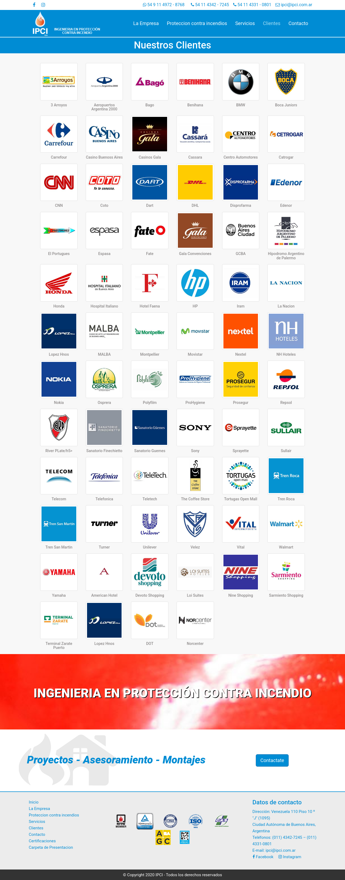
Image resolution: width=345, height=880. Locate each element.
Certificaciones (42, 841)
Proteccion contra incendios (197, 23)
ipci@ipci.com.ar (293, 4)
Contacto (298, 23)
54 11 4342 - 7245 (210, 4)
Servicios (245, 23)
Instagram (289, 856)
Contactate (272, 760)
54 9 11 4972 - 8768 (164, 4)
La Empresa (146, 23)
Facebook (263, 856)
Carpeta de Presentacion (51, 847)
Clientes (272, 23)
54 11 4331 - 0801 (252, 4)
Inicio (34, 802)
